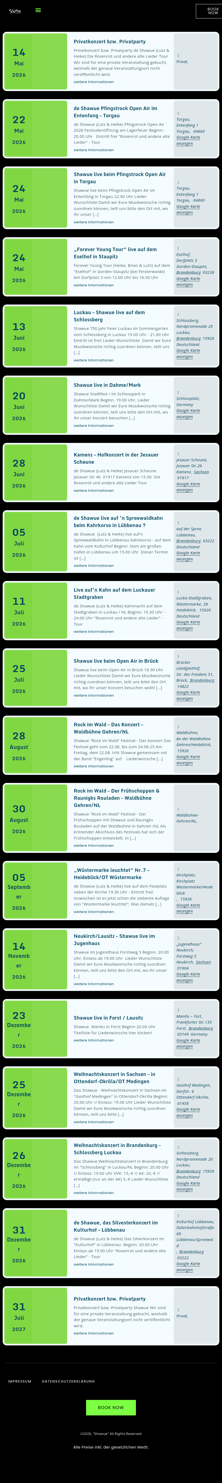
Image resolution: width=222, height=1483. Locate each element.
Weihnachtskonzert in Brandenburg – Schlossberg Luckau (117, 1148)
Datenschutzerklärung (68, 1381)
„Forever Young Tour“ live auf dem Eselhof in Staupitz (115, 252)
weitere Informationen (94, 81)
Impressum (19, 1381)
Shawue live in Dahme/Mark (107, 385)
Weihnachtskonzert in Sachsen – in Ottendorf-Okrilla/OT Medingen (114, 1077)
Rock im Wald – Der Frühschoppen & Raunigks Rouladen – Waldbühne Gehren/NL (117, 798)
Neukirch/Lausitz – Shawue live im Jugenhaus (114, 939)
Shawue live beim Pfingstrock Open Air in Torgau (120, 177)
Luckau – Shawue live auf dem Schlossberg (109, 315)
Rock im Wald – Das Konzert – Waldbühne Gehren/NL (108, 728)
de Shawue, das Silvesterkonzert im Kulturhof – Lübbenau (116, 1226)
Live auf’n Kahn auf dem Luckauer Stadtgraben (114, 593)
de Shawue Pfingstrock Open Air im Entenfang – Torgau (116, 111)
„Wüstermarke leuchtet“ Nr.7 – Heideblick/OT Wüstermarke (112, 873)
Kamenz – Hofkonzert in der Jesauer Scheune (116, 458)
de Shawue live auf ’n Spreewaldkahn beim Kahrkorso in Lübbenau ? (118, 521)
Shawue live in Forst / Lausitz (108, 1018)
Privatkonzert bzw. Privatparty (110, 41)
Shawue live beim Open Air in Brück (116, 661)
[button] (38, 10)
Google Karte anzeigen (188, 487)
